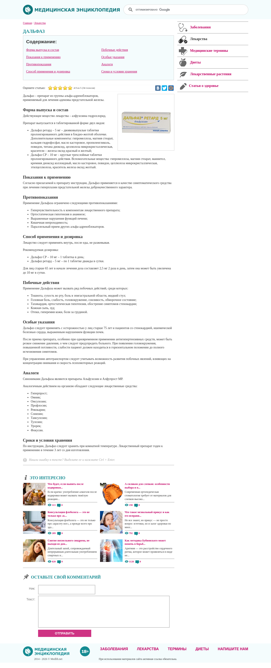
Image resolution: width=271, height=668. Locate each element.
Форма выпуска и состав (42, 50)
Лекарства (148, 654)
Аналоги (107, 64)
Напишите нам (233, 654)
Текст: (30, 599)
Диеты (202, 654)
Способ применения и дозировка (48, 71)
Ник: (32, 588)
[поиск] (186, 9)
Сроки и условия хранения (119, 71)
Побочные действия (114, 50)
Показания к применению (43, 57)
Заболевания (114, 654)
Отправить (65, 639)
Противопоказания (38, 64)
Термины (177, 654)
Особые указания (113, 57)
